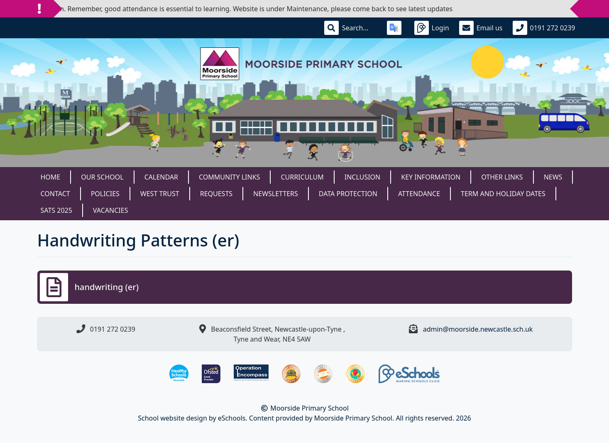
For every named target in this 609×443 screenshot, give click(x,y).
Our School (102, 177)
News (553, 177)
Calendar (161, 177)
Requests (216, 193)
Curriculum (302, 177)
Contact (55, 193)
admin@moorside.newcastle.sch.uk (478, 329)
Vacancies (110, 210)
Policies (105, 193)
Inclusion (362, 177)
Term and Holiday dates (503, 193)
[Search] (359, 28)
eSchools (232, 418)
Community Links (229, 177)
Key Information (430, 177)
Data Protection (348, 193)
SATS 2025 (56, 210)
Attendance (419, 193)
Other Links (502, 177)
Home (51, 177)
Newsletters (275, 193)
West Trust (159, 193)
